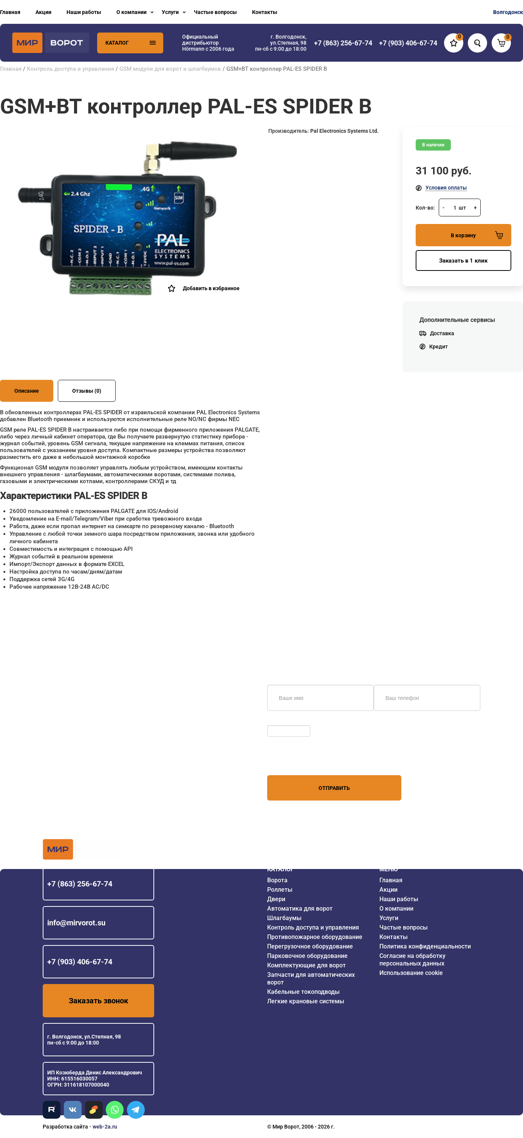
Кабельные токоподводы (303, 991)
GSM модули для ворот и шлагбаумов (170, 68)
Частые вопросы (215, 12)
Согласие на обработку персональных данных (412, 959)
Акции (43, 12)
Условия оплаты (446, 188)
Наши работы (84, 12)
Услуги (170, 12)
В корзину (477, 235)
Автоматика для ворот (300, 908)
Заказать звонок (98, 1000)
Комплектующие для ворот (306, 965)
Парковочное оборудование (307, 955)
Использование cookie (411, 972)
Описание (26, 391)
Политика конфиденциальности (425, 946)
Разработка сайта (65, 1127)
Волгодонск (508, 12)
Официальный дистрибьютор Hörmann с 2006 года (208, 43)
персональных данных (295, 761)
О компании (131, 12)
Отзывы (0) (86, 391)
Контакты (264, 12)
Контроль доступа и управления (70, 68)
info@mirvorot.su (76, 922)
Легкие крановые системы (305, 1001)
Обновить (281, 721)
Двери (276, 899)
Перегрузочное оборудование (310, 946)
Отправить (334, 788)
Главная (10, 12)
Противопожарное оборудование (314, 937)
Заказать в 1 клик (463, 260)
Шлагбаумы (284, 918)
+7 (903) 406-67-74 (79, 961)
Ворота (277, 880)
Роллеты (279, 889)
